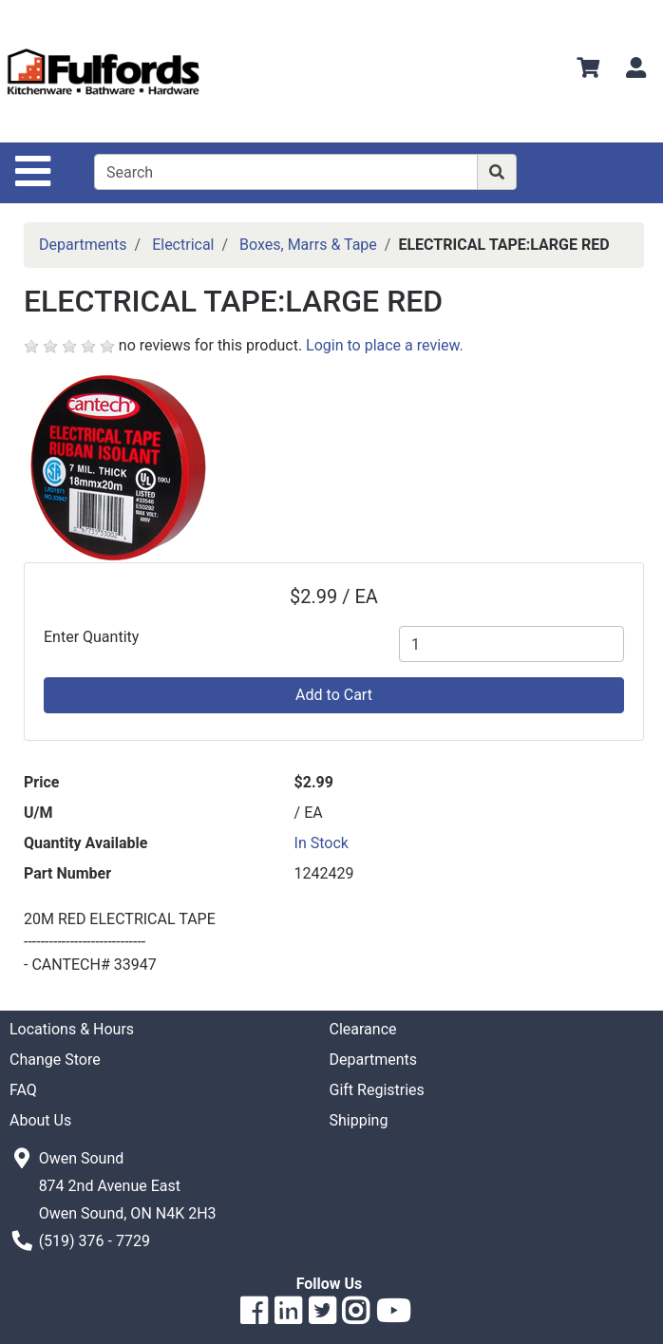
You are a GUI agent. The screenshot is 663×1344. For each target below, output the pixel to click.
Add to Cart (333, 695)
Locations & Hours (71, 1029)
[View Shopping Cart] (588, 71)
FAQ (23, 1090)
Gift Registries (377, 1090)
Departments (83, 245)
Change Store (55, 1060)
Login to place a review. (385, 345)
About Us (40, 1120)
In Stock (321, 843)
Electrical (183, 245)
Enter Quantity (91, 637)
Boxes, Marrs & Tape (308, 245)
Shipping (359, 1120)
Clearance (363, 1029)
